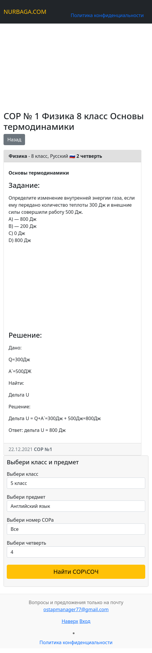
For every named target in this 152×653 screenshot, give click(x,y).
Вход (85, 621)
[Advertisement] (76, 65)
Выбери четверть (26, 543)
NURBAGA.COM (25, 12)
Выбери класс (22, 474)
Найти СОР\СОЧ (76, 572)
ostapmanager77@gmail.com (76, 609)
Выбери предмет (26, 497)
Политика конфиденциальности (107, 15)
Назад (14, 139)
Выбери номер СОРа (30, 520)
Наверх (70, 621)
